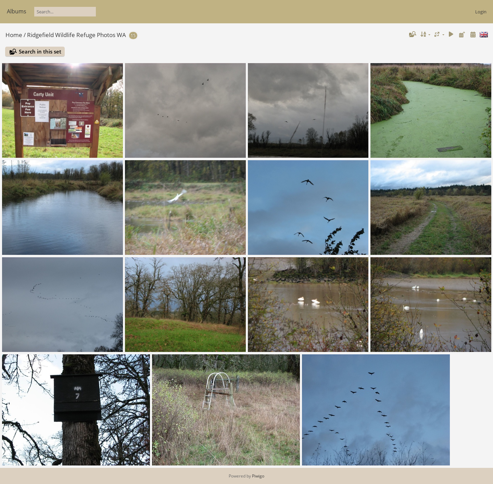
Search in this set (40, 51)
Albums (16, 11)
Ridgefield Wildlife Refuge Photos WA (76, 35)
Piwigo (258, 476)
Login (480, 12)
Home (13, 35)
